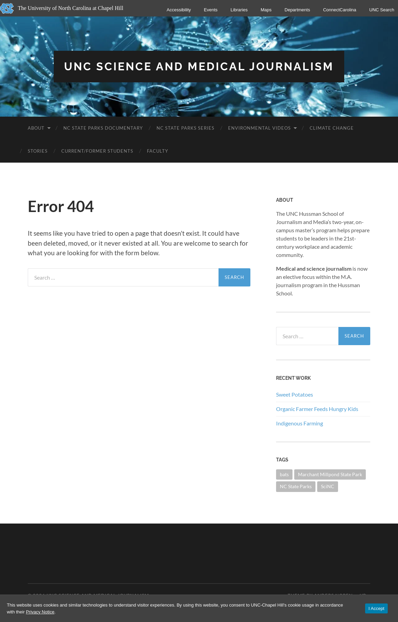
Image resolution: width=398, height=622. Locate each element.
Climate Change (332, 128)
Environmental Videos (259, 128)
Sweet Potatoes (294, 394)
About (36, 128)
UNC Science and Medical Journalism (199, 66)
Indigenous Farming (299, 423)
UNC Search (381, 9)
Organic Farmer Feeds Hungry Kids (317, 409)
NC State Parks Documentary (103, 128)
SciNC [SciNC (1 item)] (327, 486)
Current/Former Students (97, 151)
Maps (266, 9)
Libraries (239, 9)
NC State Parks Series (185, 128)
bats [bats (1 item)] (284, 474)
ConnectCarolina (339, 9)
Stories (38, 151)
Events (210, 9)
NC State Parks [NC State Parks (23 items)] (296, 486)
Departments (297, 9)
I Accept (376, 608)
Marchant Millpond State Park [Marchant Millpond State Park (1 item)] (330, 474)
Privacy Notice (40, 611)
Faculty (157, 151)
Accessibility (179, 9)
